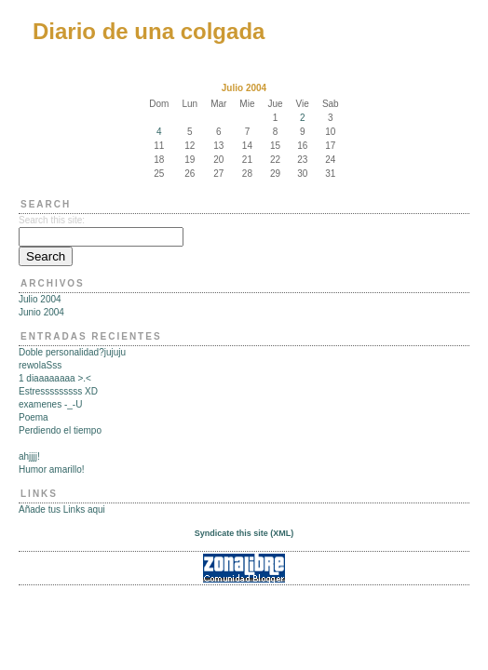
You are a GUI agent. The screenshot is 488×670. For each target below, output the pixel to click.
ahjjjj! (29, 456)
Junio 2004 (41, 312)
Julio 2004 (40, 299)
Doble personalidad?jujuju (72, 352)
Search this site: (52, 220)
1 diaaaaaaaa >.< (55, 378)
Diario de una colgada (148, 31)
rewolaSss (40, 365)
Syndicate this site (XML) (244, 533)
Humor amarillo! (52, 469)
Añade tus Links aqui (62, 509)
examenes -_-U (50, 404)
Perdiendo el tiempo (60, 430)
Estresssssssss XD (58, 391)
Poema (33, 417)
